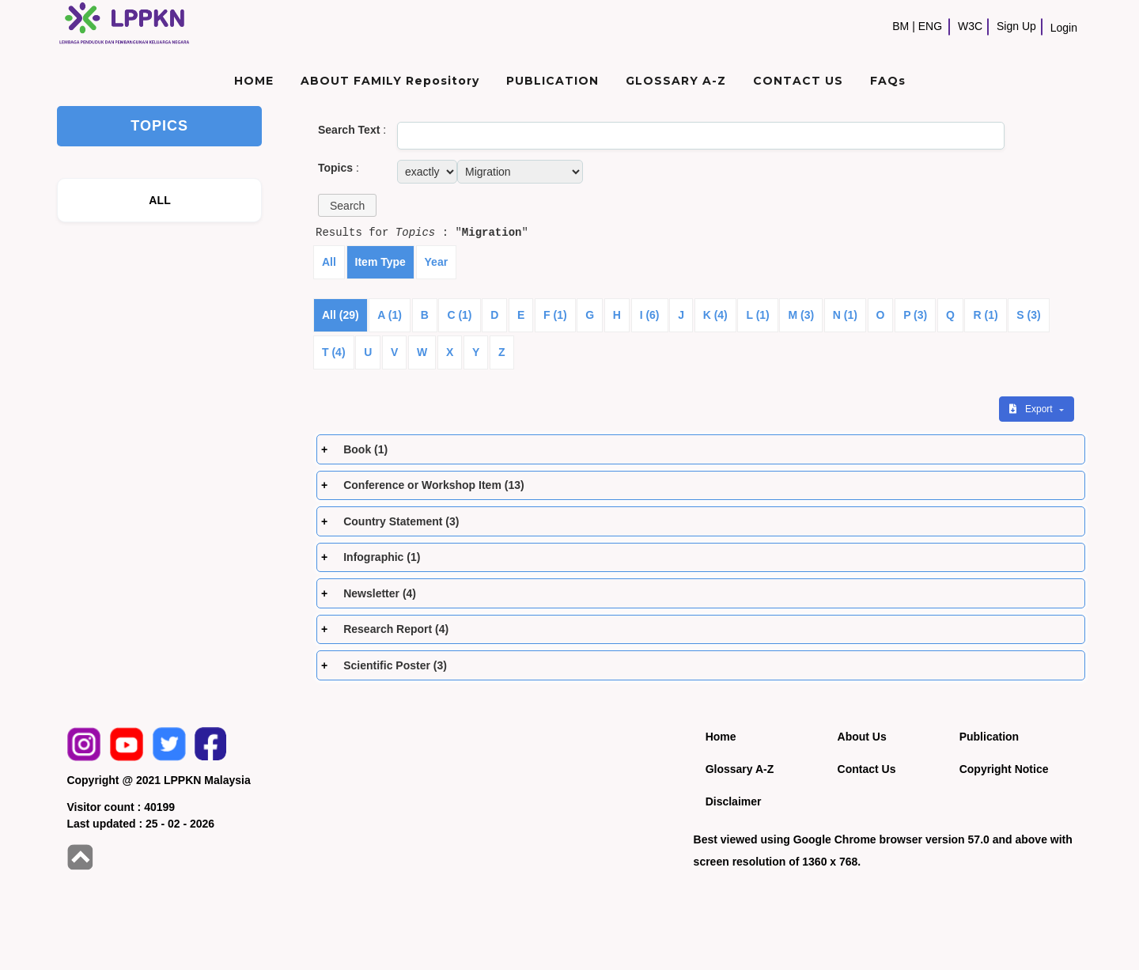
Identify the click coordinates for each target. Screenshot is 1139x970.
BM (900, 26)
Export (1032, 409)
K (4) (715, 315)
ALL (160, 200)
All (329, 262)
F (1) (555, 315)
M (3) (801, 315)
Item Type (380, 262)
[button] (347, 205)
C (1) (459, 315)
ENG (930, 26)
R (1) (985, 315)
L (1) (757, 315)
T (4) (334, 352)
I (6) (650, 315)
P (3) (915, 315)
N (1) (845, 315)
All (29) (340, 315)
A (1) (389, 315)
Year (436, 262)
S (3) (1028, 315)
